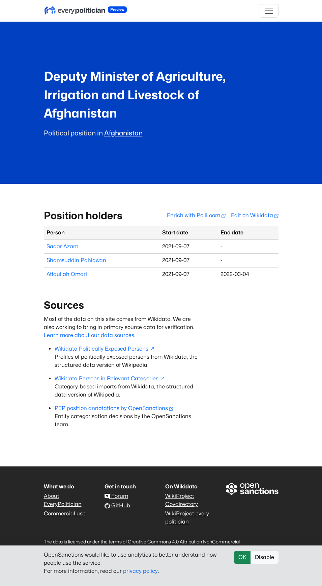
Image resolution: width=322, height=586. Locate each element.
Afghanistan (123, 133)
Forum (116, 496)
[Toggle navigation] (269, 11)
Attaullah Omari (67, 274)
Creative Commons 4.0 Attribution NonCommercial (184, 541)
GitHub (117, 505)
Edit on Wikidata (255, 215)
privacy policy (140, 571)
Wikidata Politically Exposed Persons (104, 349)
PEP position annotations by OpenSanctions (114, 408)
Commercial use (65, 513)
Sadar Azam (62, 246)
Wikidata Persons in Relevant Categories (109, 378)
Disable (264, 557)
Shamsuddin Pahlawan (76, 260)
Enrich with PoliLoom (196, 215)
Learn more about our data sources (89, 335)
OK (242, 557)
